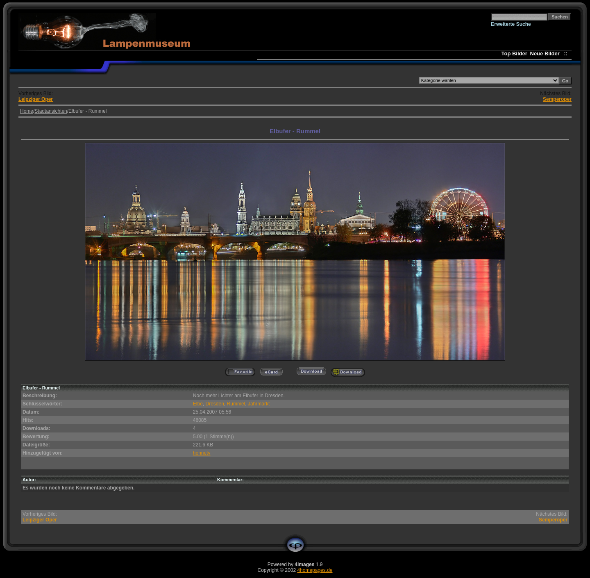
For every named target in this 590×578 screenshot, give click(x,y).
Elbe (198, 404)
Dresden (215, 404)
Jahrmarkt (259, 404)
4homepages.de (314, 570)
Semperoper (557, 99)
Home (26, 111)
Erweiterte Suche (511, 24)
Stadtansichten (50, 111)
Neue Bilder (546, 53)
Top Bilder (514, 53)
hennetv (202, 453)
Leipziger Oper (35, 99)
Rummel (236, 404)
